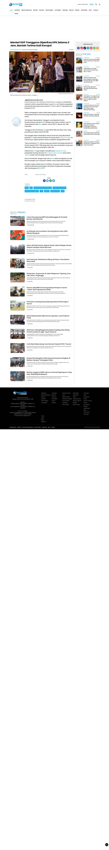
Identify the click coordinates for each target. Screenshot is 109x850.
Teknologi (86, 393)
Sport (90, 10)
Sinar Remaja (65, 400)
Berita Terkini (76, 404)
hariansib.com (91, 427)
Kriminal (35, 10)
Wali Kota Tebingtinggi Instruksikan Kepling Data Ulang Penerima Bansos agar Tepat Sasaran (48, 331)
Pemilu (85, 402)
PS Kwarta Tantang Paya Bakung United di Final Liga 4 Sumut (47, 303)
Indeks (16, 13)
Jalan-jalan (86, 412)
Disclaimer (44, 427)
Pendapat (86, 414)
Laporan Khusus (88, 400)
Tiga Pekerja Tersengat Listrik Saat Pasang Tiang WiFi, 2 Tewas (91, 70)
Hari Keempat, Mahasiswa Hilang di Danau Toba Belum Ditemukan (48, 260)
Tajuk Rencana (77, 399)
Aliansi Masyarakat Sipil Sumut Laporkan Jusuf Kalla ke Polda (48, 317)
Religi (42, 420)
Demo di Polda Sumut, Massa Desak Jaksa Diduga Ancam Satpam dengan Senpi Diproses (49, 246)
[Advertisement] (54, 27)
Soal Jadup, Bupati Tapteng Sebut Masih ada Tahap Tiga (92, 133)
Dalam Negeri (49, 10)
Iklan (49, 427)
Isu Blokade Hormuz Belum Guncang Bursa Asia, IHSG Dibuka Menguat (47, 232)
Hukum (53, 400)
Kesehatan (76, 395)
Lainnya (95, 10)
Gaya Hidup (84, 10)
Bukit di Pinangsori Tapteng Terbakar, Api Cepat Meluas (91, 115)
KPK (43, 122)
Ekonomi (54, 397)
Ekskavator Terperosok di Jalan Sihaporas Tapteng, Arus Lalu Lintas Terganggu (49, 274)
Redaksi (19, 427)
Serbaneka (76, 393)
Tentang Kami (12, 427)
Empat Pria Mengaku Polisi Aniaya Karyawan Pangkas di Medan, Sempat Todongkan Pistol (48, 359)
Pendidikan (54, 399)
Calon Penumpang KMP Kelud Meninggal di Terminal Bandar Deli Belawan (47, 218)
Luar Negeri (58, 10)
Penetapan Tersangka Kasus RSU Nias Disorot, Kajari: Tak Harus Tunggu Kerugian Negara (92, 98)
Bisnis (42, 418)
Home (11, 10)
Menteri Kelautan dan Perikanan (35, 102)
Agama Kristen (66, 397)
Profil (85, 395)
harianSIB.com (37, 100)
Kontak (53, 427)
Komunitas (86, 397)
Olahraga (65, 10)
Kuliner (85, 399)
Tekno (42, 416)
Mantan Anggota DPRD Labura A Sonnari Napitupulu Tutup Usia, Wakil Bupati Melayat (49, 373)
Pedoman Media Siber (27, 427)
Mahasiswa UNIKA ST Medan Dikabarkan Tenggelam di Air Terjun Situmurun (92, 143)
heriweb (98, 427)
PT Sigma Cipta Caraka (54, 153)
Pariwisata (65, 402)
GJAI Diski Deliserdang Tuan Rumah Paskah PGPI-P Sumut (49, 344)
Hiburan (71, 10)
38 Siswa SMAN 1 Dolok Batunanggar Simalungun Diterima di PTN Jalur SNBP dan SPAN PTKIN (91, 80)
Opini (74, 397)
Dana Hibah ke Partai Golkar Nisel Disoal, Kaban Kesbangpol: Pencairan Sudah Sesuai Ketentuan (91, 126)
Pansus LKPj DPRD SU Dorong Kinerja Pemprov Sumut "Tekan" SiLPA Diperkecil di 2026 (47, 289)
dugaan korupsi (54, 104)
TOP (33, 108)
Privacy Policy (37, 427)
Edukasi (77, 10)
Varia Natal (86, 404)
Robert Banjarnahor (15, 49)
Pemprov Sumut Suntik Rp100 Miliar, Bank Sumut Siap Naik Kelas (92, 61)
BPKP (40, 168)
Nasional (43, 421)
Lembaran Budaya (67, 399)
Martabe (41, 10)
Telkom (53, 106)
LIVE (92, 4)
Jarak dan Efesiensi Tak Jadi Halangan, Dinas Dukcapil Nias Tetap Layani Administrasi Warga (91, 107)
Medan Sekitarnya (27, 10)
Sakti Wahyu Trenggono (54, 102)
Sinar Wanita (65, 404)
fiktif (52, 158)
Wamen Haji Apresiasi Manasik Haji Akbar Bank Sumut (90, 88)
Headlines (17, 10)
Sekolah (54, 402)
